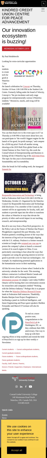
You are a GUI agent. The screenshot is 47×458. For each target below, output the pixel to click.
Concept (26, 86)
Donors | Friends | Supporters (12, 367)
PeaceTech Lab (31, 322)
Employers (27, 367)
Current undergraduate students (28, 349)
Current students (8, 349)
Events (5, 415)
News (4, 418)
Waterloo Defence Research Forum (27, 291)
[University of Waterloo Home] (9, 3)
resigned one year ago (30, 243)
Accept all (16, 450)
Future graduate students (11, 360)
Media (4, 370)
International (36, 367)
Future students (7, 356)
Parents (21, 363)
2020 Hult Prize (38, 156)
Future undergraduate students (27, 356)
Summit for (6, 169)
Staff (10, 363)
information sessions (10, 280)
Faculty (4, 363)
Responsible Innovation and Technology (18, 195)
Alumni (15, 363)
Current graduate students (11, 353)
